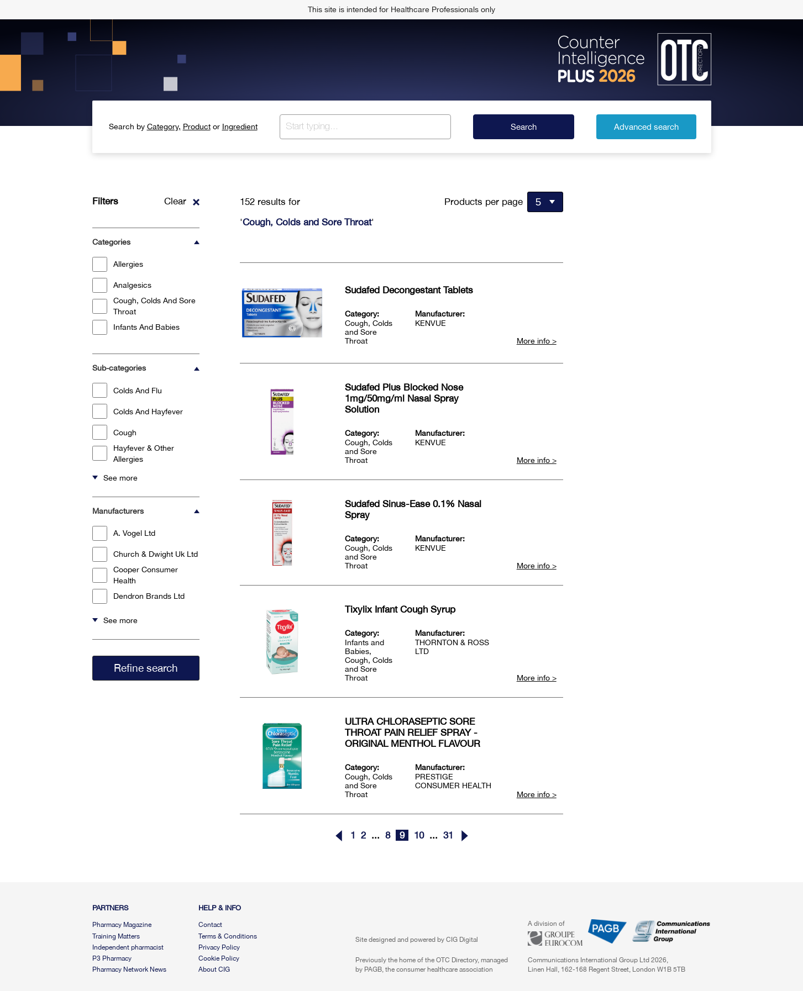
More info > (537, 340)
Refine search (146, 668)
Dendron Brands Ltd (138, 596)
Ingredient (240, 126)
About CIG (214, 969)
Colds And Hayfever (137, 411)
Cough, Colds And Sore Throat (144, 306)
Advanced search (646, 126)
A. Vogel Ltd (123, 533)
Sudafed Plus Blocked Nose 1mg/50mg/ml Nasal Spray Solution (404, 398)
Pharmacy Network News (129, 969)
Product (197, 126)
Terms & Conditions (227, 936)
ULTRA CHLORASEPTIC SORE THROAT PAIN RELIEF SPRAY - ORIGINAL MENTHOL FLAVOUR (412, 732)
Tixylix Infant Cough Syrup (400, 609)
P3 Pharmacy (112, 958)
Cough (114, 432)
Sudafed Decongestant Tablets (409, 290)
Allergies (117, 264)
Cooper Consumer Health (135, 575)
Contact (210, 925)
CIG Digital (462, 939)
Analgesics (121, 285)
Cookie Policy (218, 958)
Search (524, 126)
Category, (164, 126)
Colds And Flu (127, 390)
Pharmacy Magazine (121, 925)
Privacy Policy (219, 947)
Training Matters (116, 936)
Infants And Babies (136, 327)
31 (448, 835)
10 (419, 835)
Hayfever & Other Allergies (133, 453)
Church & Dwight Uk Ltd (145, 554)
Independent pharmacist (128, 947)
